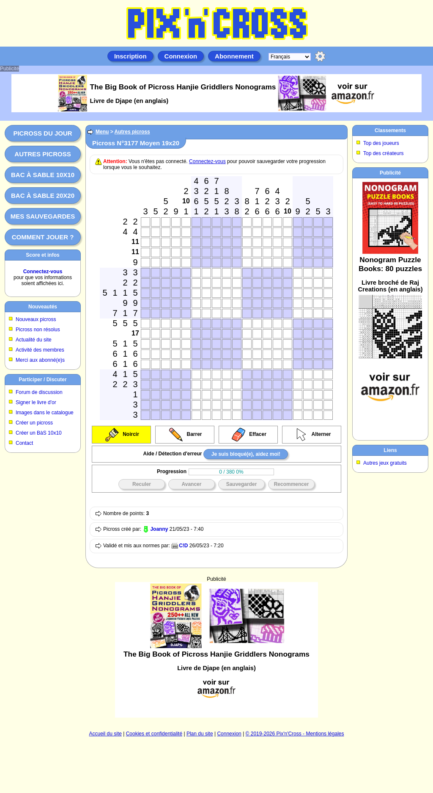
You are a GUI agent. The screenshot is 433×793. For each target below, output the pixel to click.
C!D (183, 546)
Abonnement (234, 56)
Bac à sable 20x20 (42, 195)
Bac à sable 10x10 (42, 174)
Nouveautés (42, 307)
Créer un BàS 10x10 (39, 433)
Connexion (180, 56)
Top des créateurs (383, 153)
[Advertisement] (390, 307)
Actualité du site (34, 340)
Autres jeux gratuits (385, 463)
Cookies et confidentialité (154, 734)
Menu (102, 132)
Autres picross (42, 154)
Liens (390, 450)
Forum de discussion (39, 392)
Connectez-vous (43, 271)
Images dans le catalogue (45, 413)
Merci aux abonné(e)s (40, 360)
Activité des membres (40, 350)
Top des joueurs (381, 143)
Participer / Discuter (42, 380)
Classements (390, 130)
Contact (24, 443)
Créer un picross (34, 423)
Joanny (159, 529)
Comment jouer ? (43, 237)
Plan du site (199, 734)
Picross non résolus (38, 330)
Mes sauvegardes (43, 216)
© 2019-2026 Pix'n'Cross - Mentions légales (295, 734)
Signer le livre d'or (36, 402)
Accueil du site (105, 734)
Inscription (130, 56)
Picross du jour (42, 133)
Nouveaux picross (36, 319)
